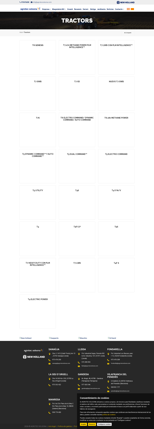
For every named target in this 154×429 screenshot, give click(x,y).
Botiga (93, 9)
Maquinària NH (59, 9)
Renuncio (92, 424)
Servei (86, 9)
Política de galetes (65, 426)
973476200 (25, 2)
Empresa (46, 9)
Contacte (119, 9)
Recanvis (77, 9)
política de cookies (108, 415)
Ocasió (70, 9)
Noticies (110, 9)
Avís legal (52, 426)
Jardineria (101, 9)
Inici (21, 32)
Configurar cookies (104, 424)
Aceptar (83, 424)
